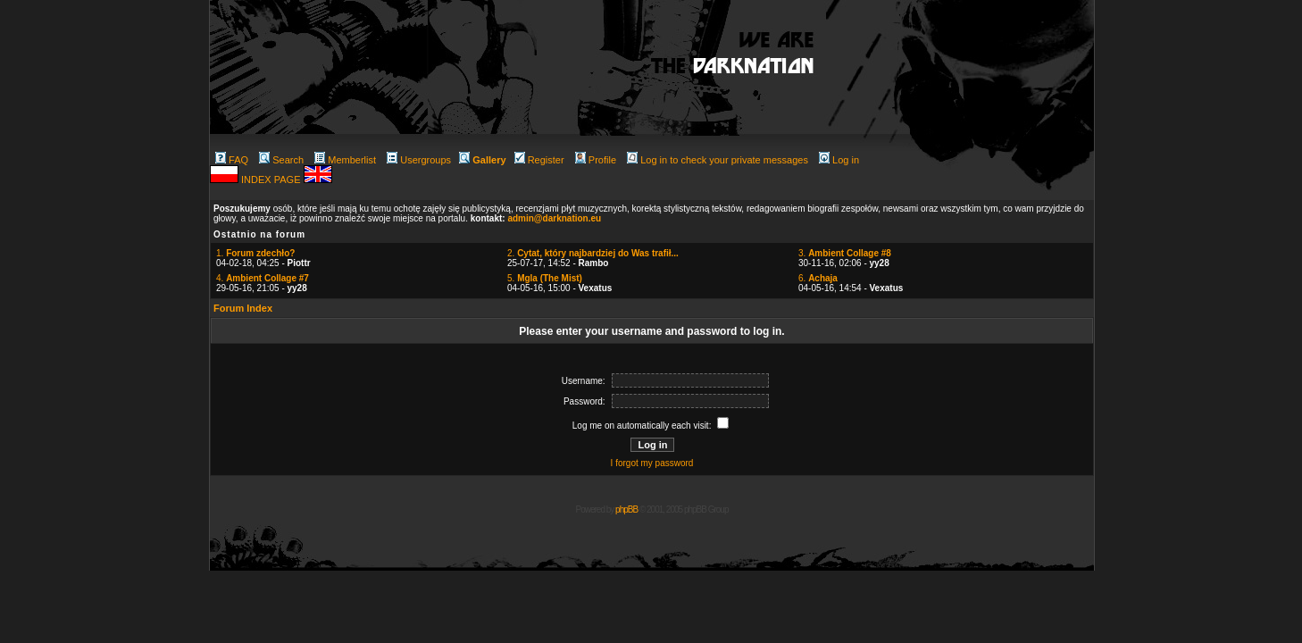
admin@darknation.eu (554, 218)
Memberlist (345, 159)
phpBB (626, 509)
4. (262, 278)
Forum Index (242, 308)
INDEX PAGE (272, 179)
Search (281, 159)
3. (844, 253)
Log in (839, 159)
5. (544, 278)
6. (818, 278)
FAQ (231, 159)
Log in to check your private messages (717, 159)
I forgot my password (652, 463)
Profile (595, 159)
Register (539, 159)
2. (593, 253)
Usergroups (419, 159)
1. (255, 253)
